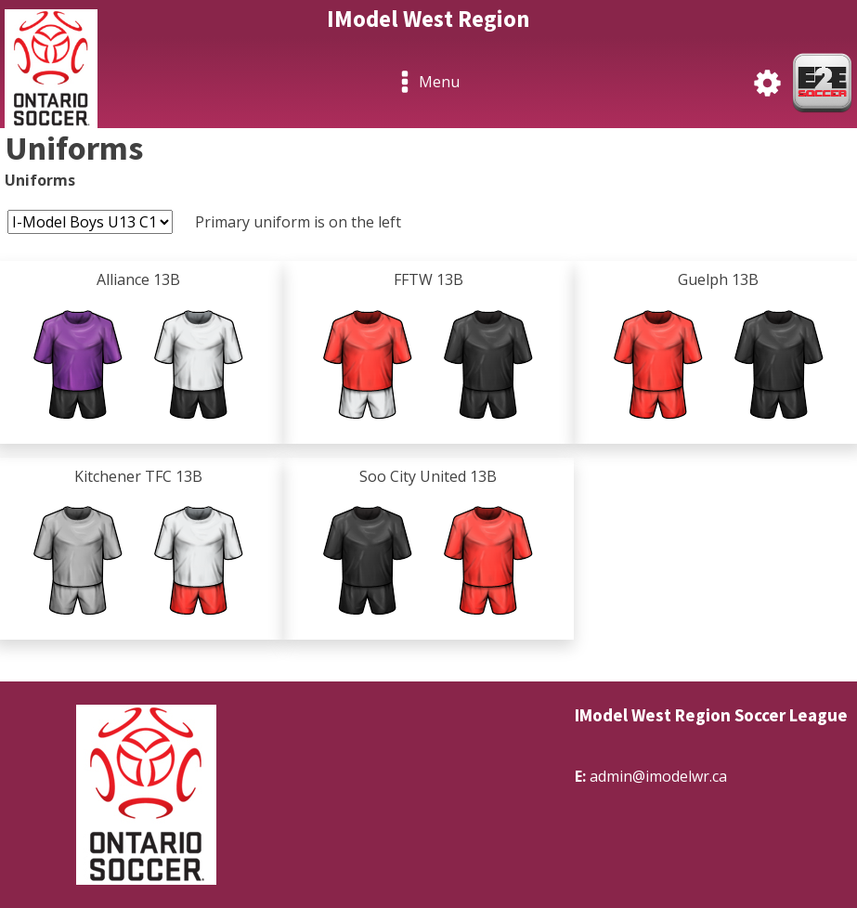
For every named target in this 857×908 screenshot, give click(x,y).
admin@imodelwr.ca (658, 776)
